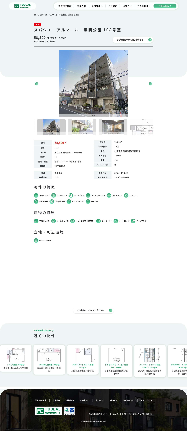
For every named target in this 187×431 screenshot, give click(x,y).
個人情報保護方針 (95, 414)
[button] (150, 83)
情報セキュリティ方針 (141, 414)
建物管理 (70, 400)
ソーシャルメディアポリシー (117, 414)
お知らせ (113, 400)
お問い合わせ (146, 400)
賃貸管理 (56, 400)
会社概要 (99, 400)
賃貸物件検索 (41, 400)
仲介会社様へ (129, 400)
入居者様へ (85, 400)
